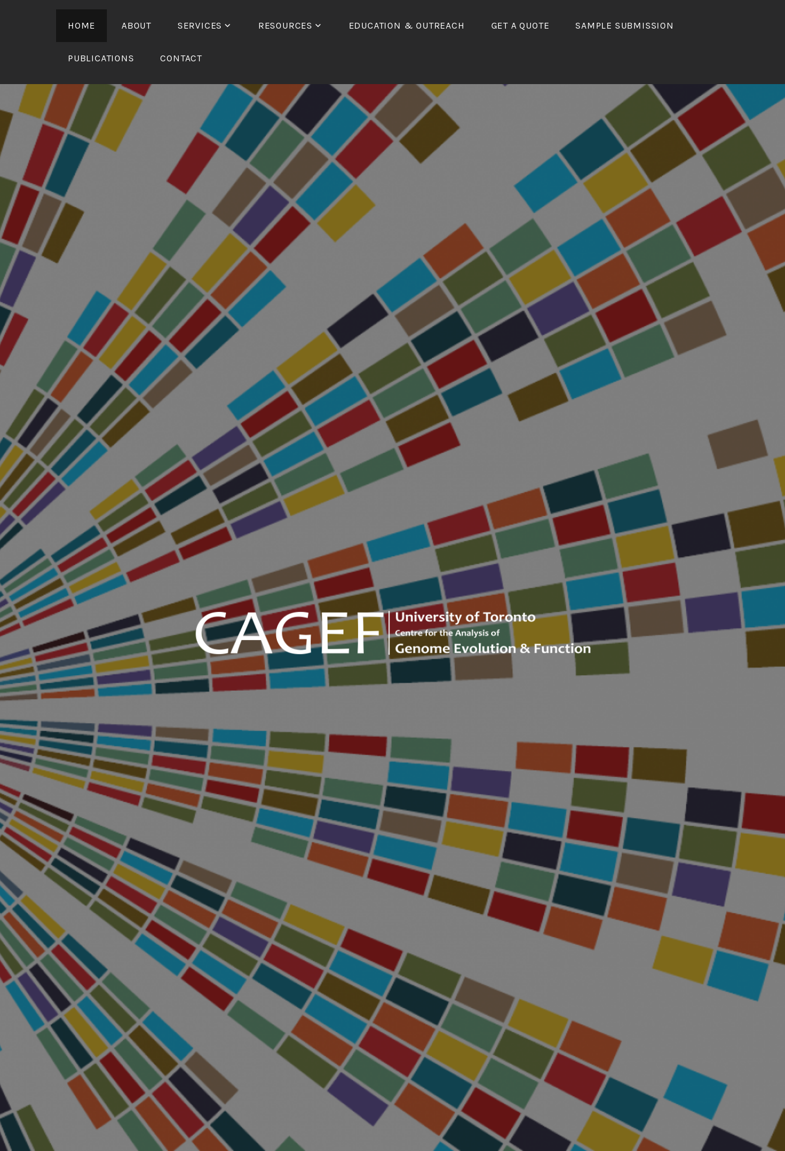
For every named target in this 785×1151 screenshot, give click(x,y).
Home (81, 25)
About (136, 25)
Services (200, 25)
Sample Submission (624, 25)
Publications (101, 58)
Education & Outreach (407, 25)
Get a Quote (520, 25)
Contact (181, 58)
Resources (285, 25)
